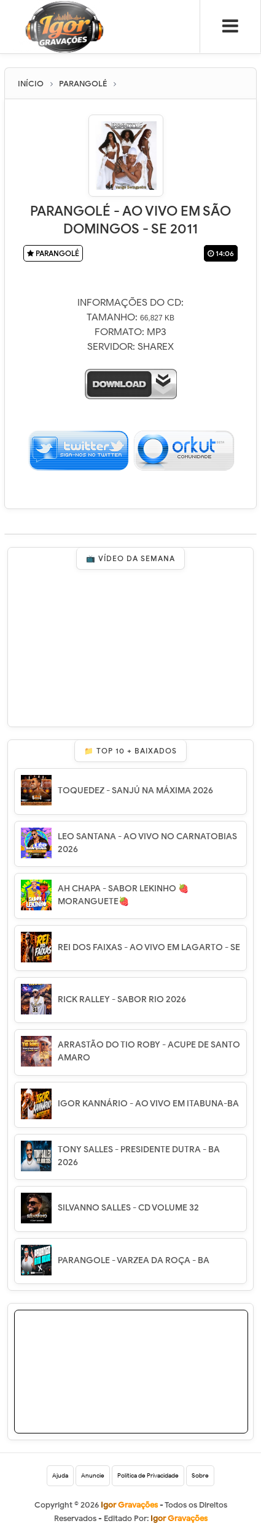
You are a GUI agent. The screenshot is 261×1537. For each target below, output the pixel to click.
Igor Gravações (179, 1518)
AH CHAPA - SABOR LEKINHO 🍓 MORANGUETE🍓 (123, 895)
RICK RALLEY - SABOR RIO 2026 (122, 999)
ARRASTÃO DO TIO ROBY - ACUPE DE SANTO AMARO (149, 1051)
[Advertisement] (148, 1386)
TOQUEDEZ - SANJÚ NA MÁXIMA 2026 (135, 790)
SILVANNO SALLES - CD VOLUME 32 (128, 1208)
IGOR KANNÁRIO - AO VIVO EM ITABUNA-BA (148, 1103)
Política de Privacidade (148, 1475)
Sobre (200, 1475)
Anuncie (92, 1475)
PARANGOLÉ (53, 253)
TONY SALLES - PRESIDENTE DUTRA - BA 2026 (139, 1156)
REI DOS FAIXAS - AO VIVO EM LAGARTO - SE (149, 947)
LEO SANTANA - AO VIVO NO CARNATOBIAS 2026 (147, 843)
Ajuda (60, 1475)
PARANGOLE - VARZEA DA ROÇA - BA (133, 1260)
